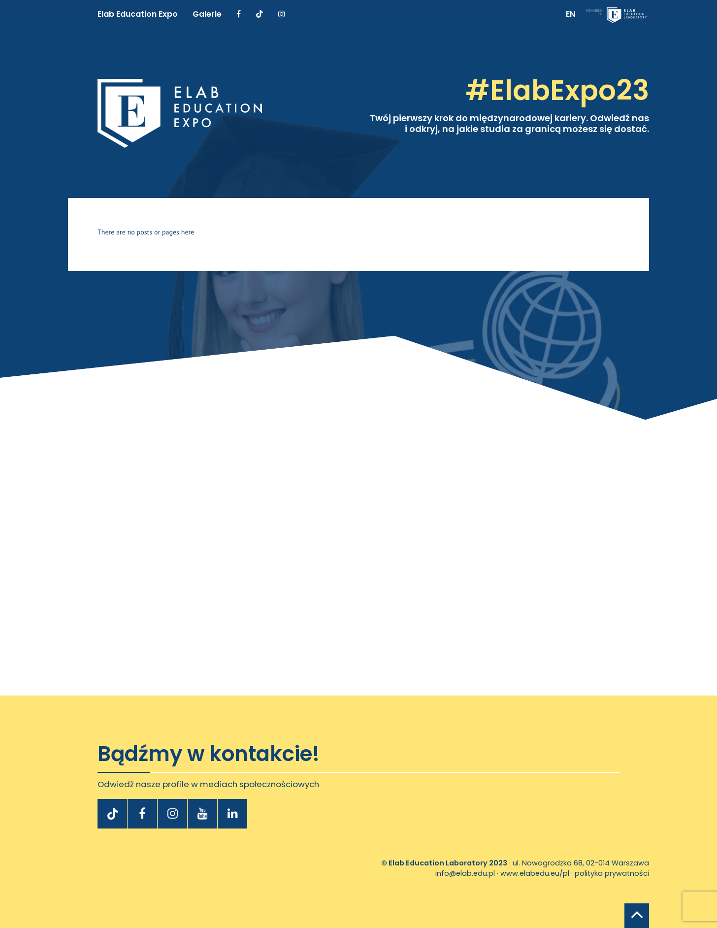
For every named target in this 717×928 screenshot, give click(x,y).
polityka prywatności (612, 873)
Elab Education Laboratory (438, 863)
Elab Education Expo (138, 14)
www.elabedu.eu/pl (534, 873)
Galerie (207, 14)
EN (570, 14)
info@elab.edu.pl (465, 873)
